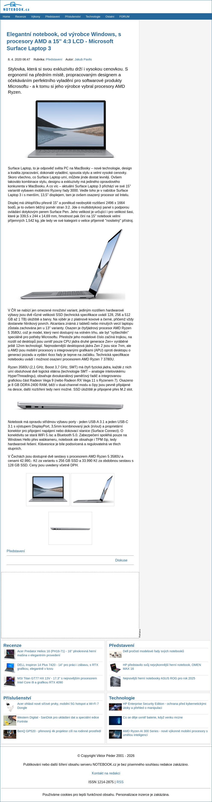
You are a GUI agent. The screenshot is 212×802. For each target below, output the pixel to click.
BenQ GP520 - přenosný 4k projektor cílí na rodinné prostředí (59, 731)
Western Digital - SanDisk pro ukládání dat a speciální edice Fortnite (58, 719)
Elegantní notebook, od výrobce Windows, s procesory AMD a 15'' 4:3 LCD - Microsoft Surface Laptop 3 (64, 41)
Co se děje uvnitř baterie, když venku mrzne (153, 717)
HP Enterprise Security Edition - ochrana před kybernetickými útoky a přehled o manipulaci (164, 705)
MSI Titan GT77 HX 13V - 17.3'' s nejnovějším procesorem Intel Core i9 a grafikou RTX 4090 (57, 680)
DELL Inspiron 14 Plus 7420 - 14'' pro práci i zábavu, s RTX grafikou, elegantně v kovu (57, 667)
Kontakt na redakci (106, 773)
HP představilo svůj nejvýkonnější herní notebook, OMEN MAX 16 (162, 667)
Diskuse (121, 560)
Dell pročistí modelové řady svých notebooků (153, 651)
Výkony (35, 16)
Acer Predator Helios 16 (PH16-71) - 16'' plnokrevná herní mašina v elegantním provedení (56, 653)
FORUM (124, 16)
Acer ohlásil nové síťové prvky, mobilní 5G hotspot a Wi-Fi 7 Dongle (58, 705)
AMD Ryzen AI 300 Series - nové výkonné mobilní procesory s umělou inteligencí (165, 733)
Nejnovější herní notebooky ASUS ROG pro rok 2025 (159, 678)
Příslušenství (73, 16)
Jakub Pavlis (83, 59)
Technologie (93, 16)
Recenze (20, 16)
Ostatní (110, 16)
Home (6, 16)
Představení (52, 16)
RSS (120, 782)
